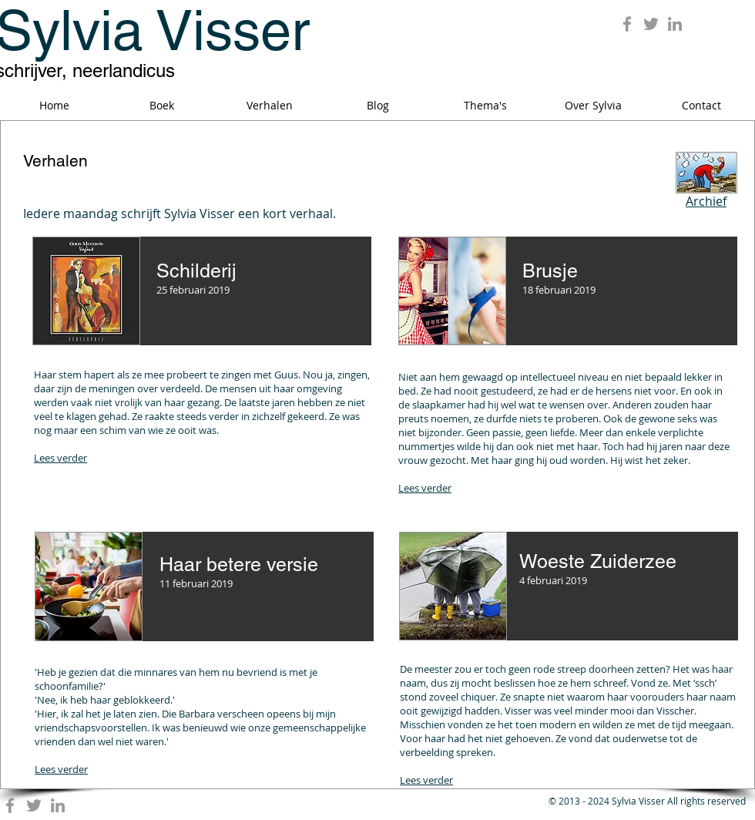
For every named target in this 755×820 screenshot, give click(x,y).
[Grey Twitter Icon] (651, 24)
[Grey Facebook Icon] (627, 24)
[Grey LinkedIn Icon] (675, 24)
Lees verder (60, 458)
